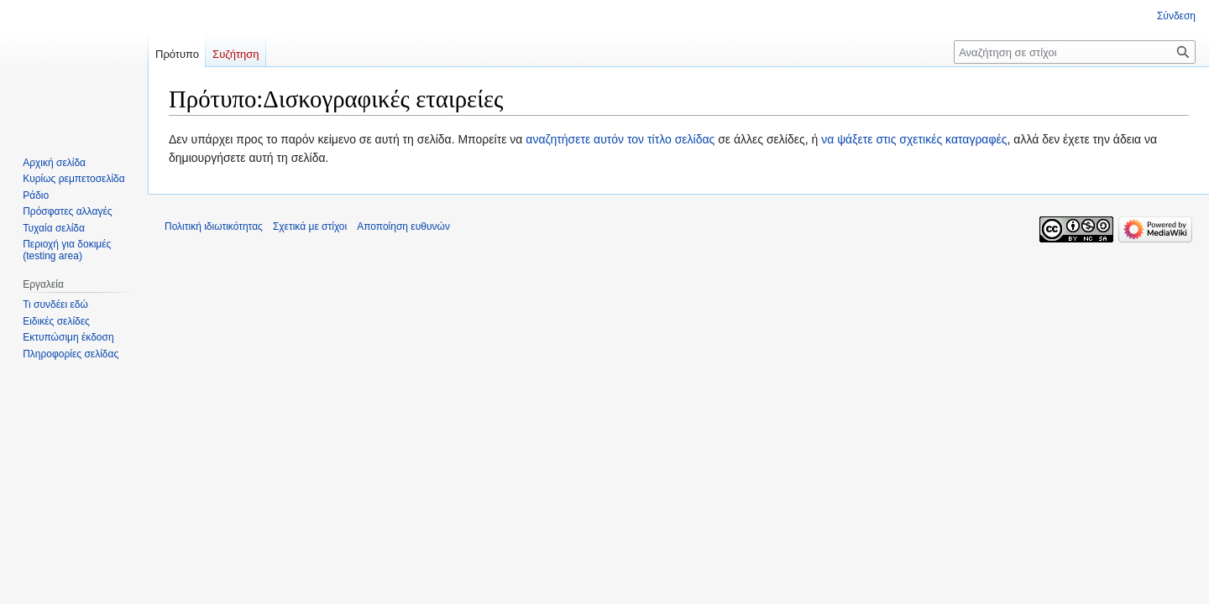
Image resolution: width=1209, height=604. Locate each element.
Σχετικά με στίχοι (310, 226)
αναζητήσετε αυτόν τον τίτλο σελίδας (620, 139)
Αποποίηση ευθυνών (403, 226)
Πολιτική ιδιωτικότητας (214, 226)
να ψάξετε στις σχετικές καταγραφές (914, 139)
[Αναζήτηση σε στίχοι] (1075, 52)
